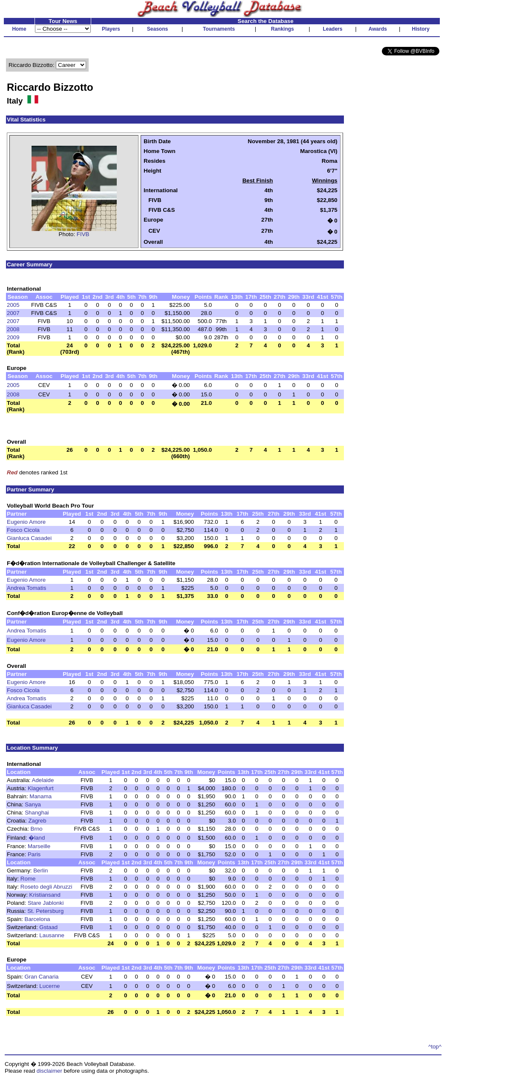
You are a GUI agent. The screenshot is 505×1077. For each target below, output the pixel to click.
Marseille (39, 846)
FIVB (83, 234)
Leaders (332, 29)
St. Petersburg (45, 911)
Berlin (40, 870)
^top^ (435, 1046)
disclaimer (49, 1071)
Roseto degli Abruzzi (46, 887)
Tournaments (219, 29)
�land (37, 837)
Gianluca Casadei (29, 538)
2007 (13, 313)
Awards (378, 29)
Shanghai (37, 812)
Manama (40, 796)
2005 (13, 305)
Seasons (157, 29)
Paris (34, 854)
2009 (13, 337)
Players (111, 29)
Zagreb (37, 820)
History (421, 29)
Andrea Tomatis (26, 588)
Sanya (33, 804)
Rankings (282, 29)
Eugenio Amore (26, 522)
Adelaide (43, 780)
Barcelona (37, 919)
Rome (28, 878)
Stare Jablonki (45, 903)
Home (19, 29)
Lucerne (49, 986)
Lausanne (51, 935)
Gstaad (48, 927)
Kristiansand (45, 895)
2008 (13, 329)
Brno (37, 829)
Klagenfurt (41, 788)
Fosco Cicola (23, 530)
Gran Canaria (42, 976)
